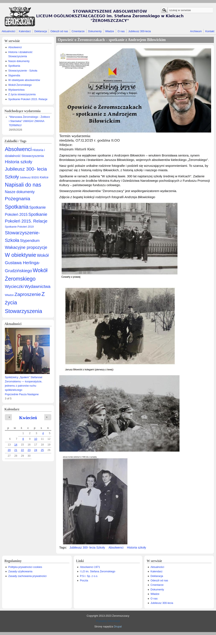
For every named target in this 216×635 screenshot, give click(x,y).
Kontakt (209, 31)
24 (35, 450)
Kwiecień (28, 417)
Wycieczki (14, 286)
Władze (109, 31)
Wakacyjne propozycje (26, 247)
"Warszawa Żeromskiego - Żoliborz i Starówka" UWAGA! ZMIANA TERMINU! (29, 121)
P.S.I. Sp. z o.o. (89, 576)
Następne (33, 394)
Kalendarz (25, 31)
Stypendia (14, 75)
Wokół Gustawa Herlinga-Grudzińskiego (27, 263)
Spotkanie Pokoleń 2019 (19, 226)
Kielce (44, 177)
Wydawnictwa (16, 89)
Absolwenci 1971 (90, 567)
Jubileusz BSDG (29, 177)
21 (15, 450)
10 (35, 438)
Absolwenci (15, 47)
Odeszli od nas (59, 31)
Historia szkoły (18, 161)
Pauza (23, 394)
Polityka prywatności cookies (25, 567)
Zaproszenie (28, 294)
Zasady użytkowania (20, 571)
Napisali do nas (23, 185)
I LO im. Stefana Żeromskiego (97, 571)
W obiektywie (20, 255)
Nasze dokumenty (19, 61)
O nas (121, 31)
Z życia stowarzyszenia (21, 94)
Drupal (118, 626)
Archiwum (196, 31)
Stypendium (30, 241)
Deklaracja (40, 31)
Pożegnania (17, 198)
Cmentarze (78, 31)
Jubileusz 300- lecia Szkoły (87, 547)
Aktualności (8, 31)
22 (22, 450)
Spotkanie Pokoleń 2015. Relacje (27, 99)
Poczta (84, 580)
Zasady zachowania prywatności (27, 576)
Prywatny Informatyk (108, 621)
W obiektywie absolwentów (24, 80)
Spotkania (14, 65)
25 (42, 450)
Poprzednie (11, 394)
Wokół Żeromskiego (20, 85)
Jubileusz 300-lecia (139, 31)
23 (29, 450)
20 (9, 450)
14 (15, 444)
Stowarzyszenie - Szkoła (22, 70)
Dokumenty (95, 31)
